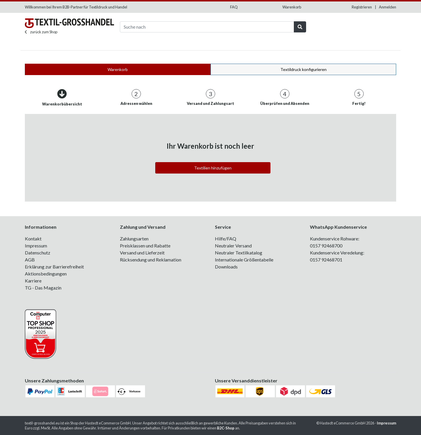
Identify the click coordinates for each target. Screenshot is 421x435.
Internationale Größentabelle (244, 259)
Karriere (33, 280)
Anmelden (387, 7)
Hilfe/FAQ (225, 238)
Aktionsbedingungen (46, 273)
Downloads (226, 266)
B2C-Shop (225, 428)
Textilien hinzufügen (213, 167)
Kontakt (33, 238)
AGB (30, 259)
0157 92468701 (326, 259)
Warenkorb (291, 7)
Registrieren (362, 7)
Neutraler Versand (233, 245)
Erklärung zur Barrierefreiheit (54, 266)
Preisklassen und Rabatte (145, 245)
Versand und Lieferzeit (142, 252)
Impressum (36, 245)
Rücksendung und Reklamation (150, 259)
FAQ (234, 7)
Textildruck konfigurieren (303, 69)
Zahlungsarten (134, 238)
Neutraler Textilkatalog (238, 252)
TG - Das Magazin (43, 287)
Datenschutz (37, 252)
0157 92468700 (326, 245)
